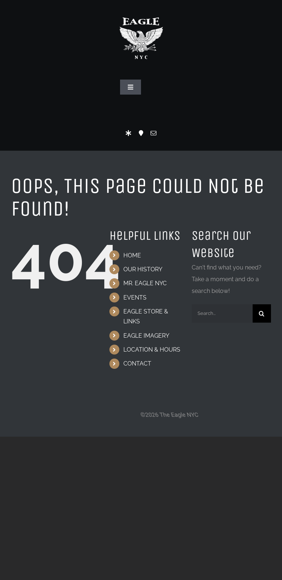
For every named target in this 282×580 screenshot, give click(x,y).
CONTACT (137, 363)
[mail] (153, 133)
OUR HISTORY (142, 269)
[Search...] (222, 313)
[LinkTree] (128, 133)
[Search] (262, 313)
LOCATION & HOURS (151, 349)
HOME (132, 255)
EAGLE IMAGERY (146, 335)
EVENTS (135, 297)
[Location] (141, 133)
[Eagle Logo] (141, 10)
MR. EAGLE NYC (145, 283)
